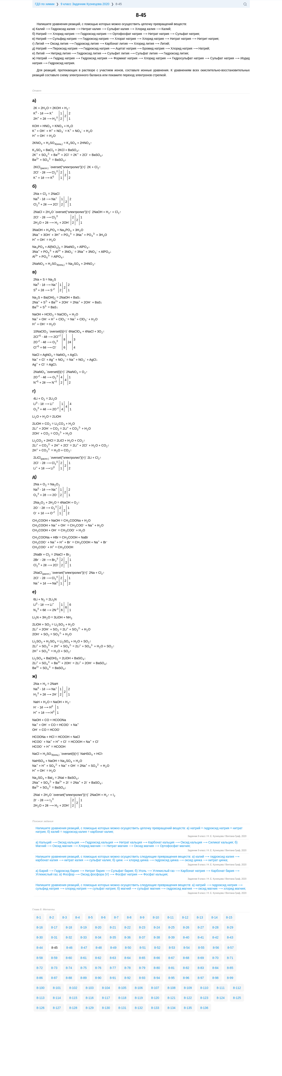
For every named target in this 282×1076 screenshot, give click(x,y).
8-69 (201, 958)
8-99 (230, 978)
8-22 (127, 927)
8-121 (172, 998)
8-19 (84, 927)
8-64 (127, 958)
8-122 (188, 998)
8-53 (172, 947)
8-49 (113, 947)
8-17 (54, 927)
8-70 (215, 958)
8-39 (171, 937)
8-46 (69, 947)
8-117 (106, 998)
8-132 (139, 1008)
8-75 (84, 968)
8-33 (84, 937)
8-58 (40, 958)
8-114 (57, 998)
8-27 (201, 927)
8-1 (39, 917)
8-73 (54, 968)
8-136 (204, 1008)
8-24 (157, 927)
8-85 (230, 968)
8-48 (99, 947)
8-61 (84, 958)
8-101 (57, 988)
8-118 (122, 998)
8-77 (113, 968)
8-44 (40, 947)
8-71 (230, 958)
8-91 (113, 978)
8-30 (40, 937)
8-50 (128, 947)
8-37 (142, 937)
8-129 (90, 1008)
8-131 (122, 1008)
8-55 (201, 947)
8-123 (204, 998)
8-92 (127, 978)
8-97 (201, 978)
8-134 (172, 1008)
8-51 (143, 947)
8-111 (221, 988)
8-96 (186, 978)
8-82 (186, 968)
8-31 (54, 937)
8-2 (51, 917)
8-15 (229, 917)
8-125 (237, 998)
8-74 (69, 968)
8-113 (41, 998)
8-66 (157, 958)
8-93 (142, 978)
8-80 (157, 968)
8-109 (188, 988)
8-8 (129, 917)
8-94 (157, 978)
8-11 (171, 917)
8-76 (98, 968)
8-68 (186, 958)
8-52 (157, 947)
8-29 (230, 927)
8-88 (69, 978)
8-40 (186, 937)
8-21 (113, 927)
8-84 (215, 968)
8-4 (77, 917)
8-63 (113, 958)
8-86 (40, 978)
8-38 (157, 937)
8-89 (84, 978)
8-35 (113, 937)
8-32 (69, 937)
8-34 (98, 937)
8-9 (142, 917)
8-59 (54, 958)
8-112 (237, 988)
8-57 (230, 947)
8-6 (103, 917)
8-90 (98, 978)
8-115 (73, 998)
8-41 (201, 937)
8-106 (139, 988)
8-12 (185, 917)
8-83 (201, 968)
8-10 (156, 917)
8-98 (215, 978)
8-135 (188, 1008)
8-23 (142, 927)
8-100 (41, 988)
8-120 (155, 998)
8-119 (139, 998)
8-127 (57, 1008)
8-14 (214, 917)
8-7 (116, 917)
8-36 (127, 937)
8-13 (200, 917)
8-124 (221, 998)
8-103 (90, 988)
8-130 (106, 1008)
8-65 (142, 958)
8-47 (84, 947)
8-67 (171, 958)
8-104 (106, 988)
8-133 (155, 1008)
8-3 (64, 917)
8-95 (171, 978)
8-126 (41, 1008)
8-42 (215, 937)
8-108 (172, 988)
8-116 (90, 998)
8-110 (204, 988)
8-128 (73, 1008)
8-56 (216, 947)
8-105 (122, 988)
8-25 (171, 927)
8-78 (127, 968)
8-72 (40, 968)
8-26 (186, 927)
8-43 (230, 937)
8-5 (90, 917)
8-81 (171, 968)
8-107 (155, 988)
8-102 (73, 988)
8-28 (215, 927)
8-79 (142, 968)
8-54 (186, 947)
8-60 (69, 958)
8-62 (98, 958)
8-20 (98, 927)
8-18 (69, 927)
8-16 (40, 927)
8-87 (54, 978)
